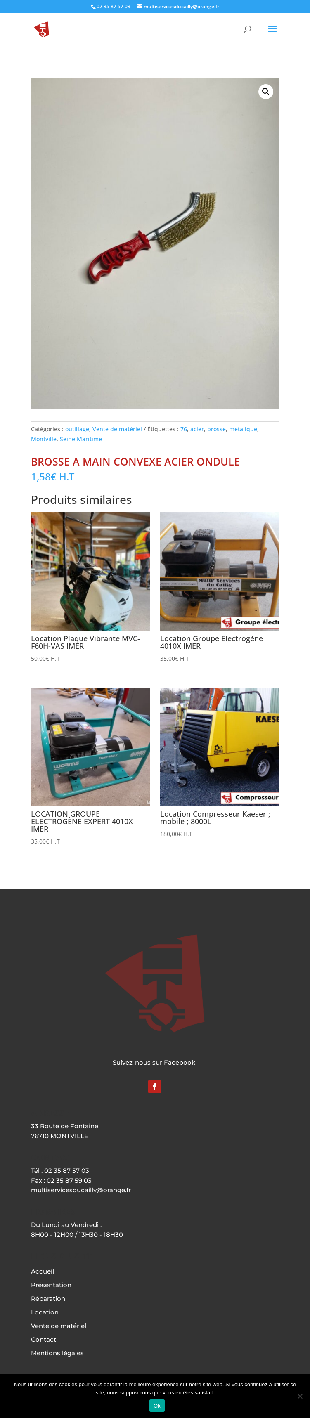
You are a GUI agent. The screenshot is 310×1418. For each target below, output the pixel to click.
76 (183, 429)
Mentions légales (57, 1353)
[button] (265, 91)
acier (197, 429)
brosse (216, 429)
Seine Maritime (81, 439)
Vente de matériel (117, 429)
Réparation (48, 1298)
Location (45, 1312)
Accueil (42, 1271)
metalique (243, 429)
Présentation (51, 1285)
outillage (77, 429)
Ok (157, 1406)
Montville (44, 439)
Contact (43, 1339)
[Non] (300, 1396)
